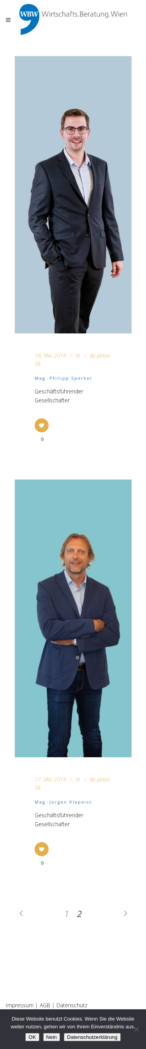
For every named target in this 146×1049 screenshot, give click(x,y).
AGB (45, 1005)
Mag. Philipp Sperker (64, 378)
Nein (51, 1037)
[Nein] (136, 1029)
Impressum (19, 1005)
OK (32, 1037)
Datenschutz (71, 1005)
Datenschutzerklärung (92, 1037)
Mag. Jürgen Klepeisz (63, 802)
